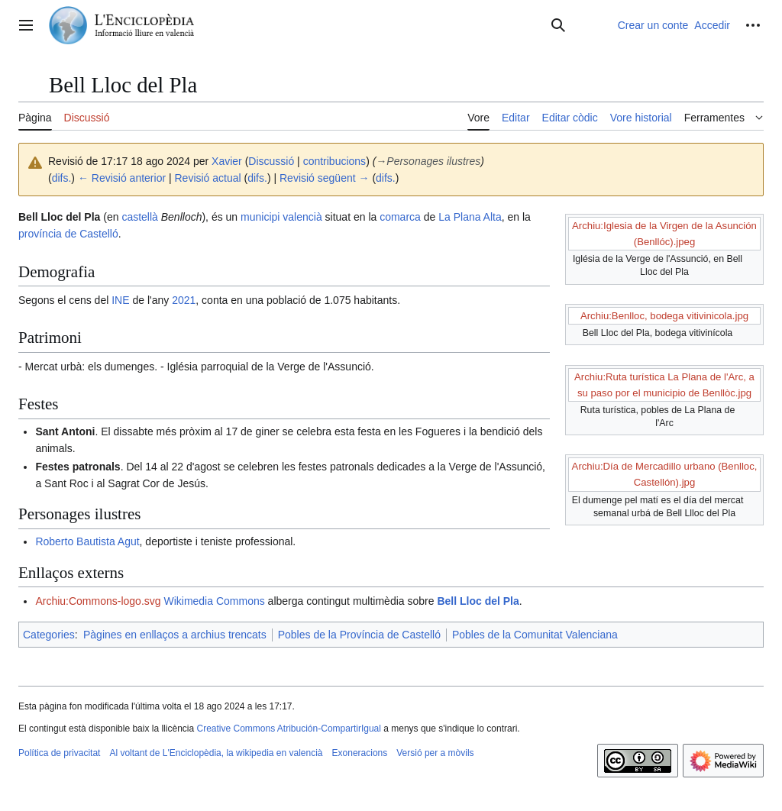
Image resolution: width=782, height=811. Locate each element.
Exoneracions (360, 753)
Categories (49, 634)
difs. (62, 178)
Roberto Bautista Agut (87, 541)
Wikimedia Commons (213, 601)
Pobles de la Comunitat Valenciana (535, 634)
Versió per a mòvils (434, 753)
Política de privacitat (59, 753)
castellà (139, 217)
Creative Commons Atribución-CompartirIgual (288, 728)
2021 (184, 300)
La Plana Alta (470, 217)
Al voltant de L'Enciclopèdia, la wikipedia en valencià (215, 753)
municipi (260, 217)
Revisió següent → (325, 178)
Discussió (271, 161)
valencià (302, 217)
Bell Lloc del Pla (478, 601)
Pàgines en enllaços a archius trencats (175, 634)
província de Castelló (68, 234)
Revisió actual (208, 178)
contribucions (335, 161)
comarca (400, 217)
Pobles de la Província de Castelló (359, 634)
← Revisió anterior (122, 178)
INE (120, 300)
